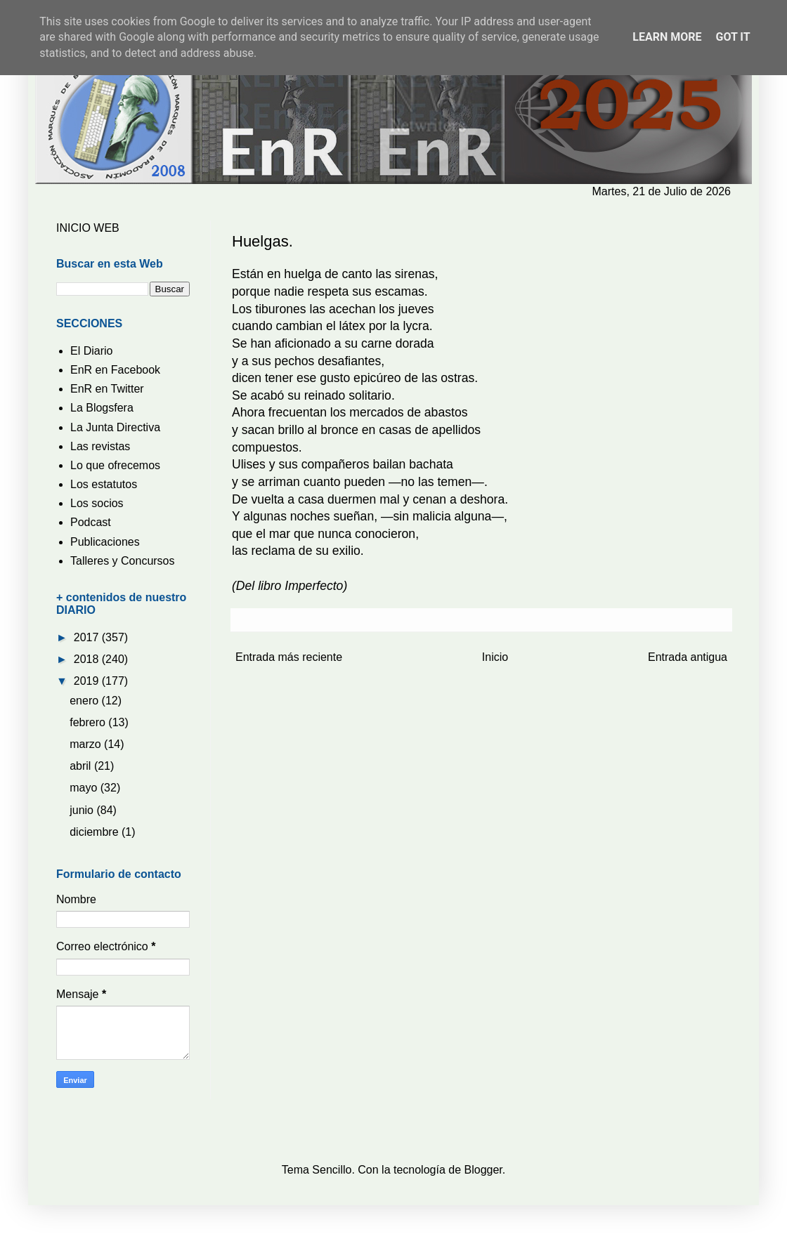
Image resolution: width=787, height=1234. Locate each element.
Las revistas (100, 446)
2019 (88, 681)
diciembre (96, 832)
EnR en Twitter (107, 389)
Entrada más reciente (288, 657)
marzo (87, 744)
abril (82, 766)
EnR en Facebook (115, 370)
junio (83, 810)
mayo (85, 788)
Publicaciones (105, 542)
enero (85, 701)
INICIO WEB (87, 228)
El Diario (91, 351)
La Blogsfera (102, 408)
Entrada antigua (687, 657)
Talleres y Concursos (122, 561)
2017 (88, 637)
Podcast (90, 522)
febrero (89, 722)
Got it (732, 37)
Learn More (666, 37)
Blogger (483, 1170)
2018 (88, 659)
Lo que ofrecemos (115, 465)
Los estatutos (103, 484)
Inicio (495, 657)
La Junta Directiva (115, 427)
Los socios (97, 503)
